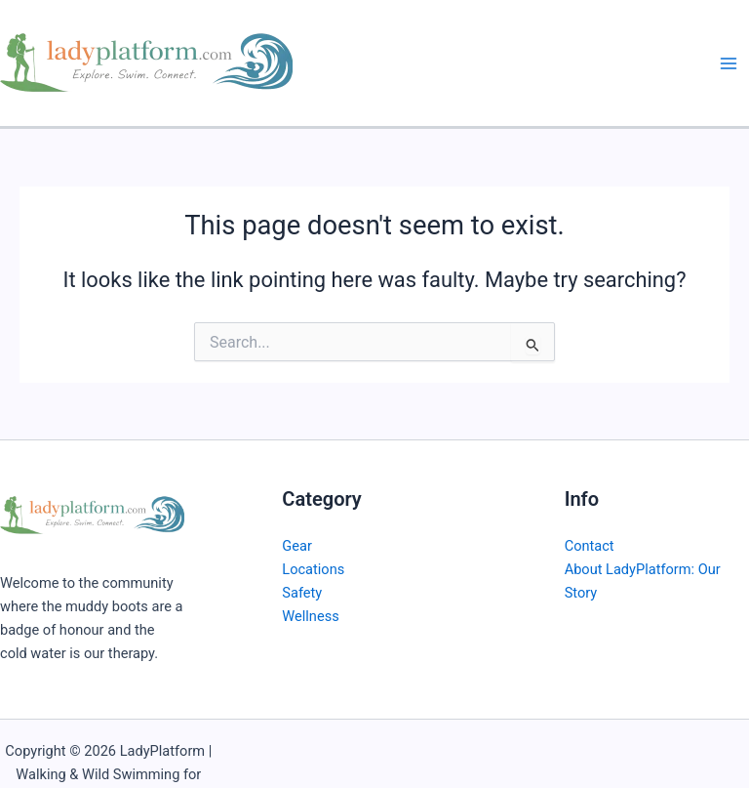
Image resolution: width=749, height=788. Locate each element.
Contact (589, 546)
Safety (302, 592)
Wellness (310, 616)
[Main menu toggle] (728, 63)
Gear (297, 546)
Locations (313, 569)
